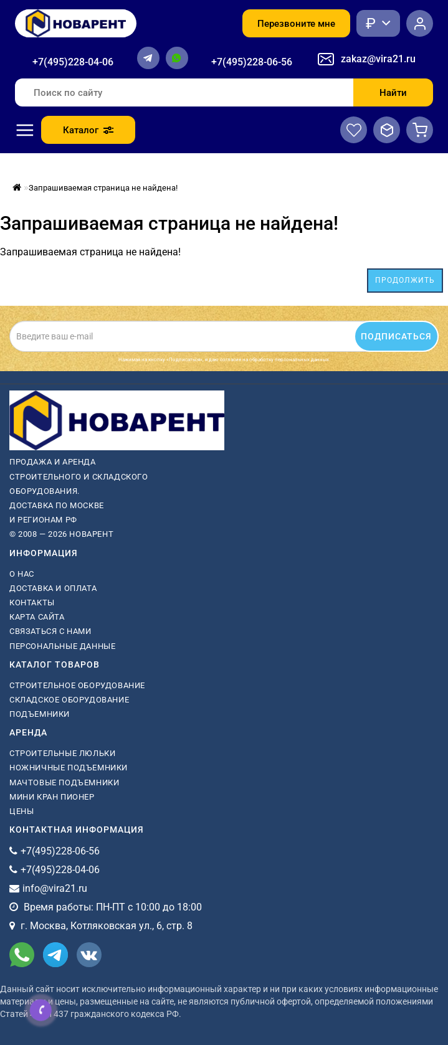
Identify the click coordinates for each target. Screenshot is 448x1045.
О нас (21, 574)
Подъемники (39, 714)
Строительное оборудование (77, 685)
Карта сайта (37, 617)
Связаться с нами (50, 631)
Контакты (32, 602)
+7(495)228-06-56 (251, 62)
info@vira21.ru (54, 888)
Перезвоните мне (296, 23)
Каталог (88, 130)
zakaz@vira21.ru (378, 59)
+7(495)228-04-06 (72, 62)
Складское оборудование (69, 699)
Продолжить (405, 280)
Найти (393, 92)
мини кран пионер (52, 796)
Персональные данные (62, 646)
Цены (21, 811)
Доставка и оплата (53, 588)
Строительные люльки (62, 753)
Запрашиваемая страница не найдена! (103, 187)
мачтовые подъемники (64, 782)
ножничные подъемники (68, 767)
